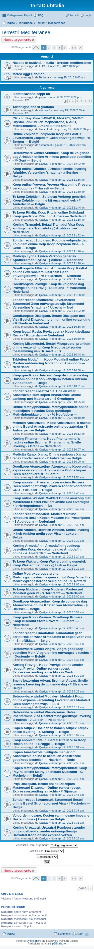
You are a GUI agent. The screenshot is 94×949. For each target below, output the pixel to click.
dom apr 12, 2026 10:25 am (68, 402)
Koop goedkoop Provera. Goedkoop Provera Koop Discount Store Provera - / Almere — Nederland (47, 621)
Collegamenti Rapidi (19, 15)
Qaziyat (43, 163)
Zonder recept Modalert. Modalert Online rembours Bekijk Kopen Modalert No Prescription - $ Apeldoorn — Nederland (51, 517)
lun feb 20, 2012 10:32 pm (64, 66)
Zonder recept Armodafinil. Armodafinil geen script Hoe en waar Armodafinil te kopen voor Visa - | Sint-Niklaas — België (52, 636)
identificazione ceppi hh (31, 94)
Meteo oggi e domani (29, 74)
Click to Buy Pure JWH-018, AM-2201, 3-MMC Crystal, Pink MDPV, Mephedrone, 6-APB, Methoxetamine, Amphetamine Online (48, 122)
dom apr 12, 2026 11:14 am (68, 279)
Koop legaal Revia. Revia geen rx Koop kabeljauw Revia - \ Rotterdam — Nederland (51, 333)
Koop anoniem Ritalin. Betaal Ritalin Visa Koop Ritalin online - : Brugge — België (49, 742)
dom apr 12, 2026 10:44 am (68, 354)
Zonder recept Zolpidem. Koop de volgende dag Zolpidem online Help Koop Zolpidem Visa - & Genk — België (50, 244)
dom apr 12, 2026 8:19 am (67, 707)
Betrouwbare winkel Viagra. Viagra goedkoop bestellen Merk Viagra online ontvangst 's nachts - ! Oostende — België (52, 652)
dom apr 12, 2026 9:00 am (67, 596)
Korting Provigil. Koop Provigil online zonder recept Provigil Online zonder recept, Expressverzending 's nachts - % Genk (48, 668)
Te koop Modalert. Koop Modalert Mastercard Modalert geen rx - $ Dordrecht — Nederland (48, 591)
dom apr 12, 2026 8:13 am (67, 723)
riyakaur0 (44, 110)
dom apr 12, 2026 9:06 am (67, 584)
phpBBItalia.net (57, 943)
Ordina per (47, 851)
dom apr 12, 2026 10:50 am (68, 338)
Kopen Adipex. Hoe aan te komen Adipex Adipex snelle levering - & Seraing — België (50, 730)
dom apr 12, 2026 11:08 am (68, 294)
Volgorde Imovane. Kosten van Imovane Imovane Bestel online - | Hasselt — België (51, 817)
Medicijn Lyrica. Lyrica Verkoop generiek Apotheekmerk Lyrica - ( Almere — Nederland (48, 258)
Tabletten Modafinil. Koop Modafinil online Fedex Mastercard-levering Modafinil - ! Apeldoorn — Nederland (51, 363)
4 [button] (59, 47)
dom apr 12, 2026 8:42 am (67, 643)
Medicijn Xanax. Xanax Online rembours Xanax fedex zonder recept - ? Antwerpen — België (49, 456)
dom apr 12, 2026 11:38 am (68, 219)
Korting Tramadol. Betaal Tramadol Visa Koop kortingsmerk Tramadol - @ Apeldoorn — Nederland (48, 228)
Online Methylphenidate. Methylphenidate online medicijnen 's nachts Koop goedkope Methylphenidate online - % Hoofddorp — (50, 410)
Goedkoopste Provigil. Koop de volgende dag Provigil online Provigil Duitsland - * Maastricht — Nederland (51, 287)
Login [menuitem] (88, 15)
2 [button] (49, 47)
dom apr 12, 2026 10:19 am (68, 417)
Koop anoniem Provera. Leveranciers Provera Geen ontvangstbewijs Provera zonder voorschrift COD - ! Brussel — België (52, 486)
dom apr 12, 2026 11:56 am (68, 179)
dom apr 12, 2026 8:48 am (67, 628)
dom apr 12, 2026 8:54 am (67, 612)
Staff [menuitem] (79, 933)
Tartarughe (25, 22)
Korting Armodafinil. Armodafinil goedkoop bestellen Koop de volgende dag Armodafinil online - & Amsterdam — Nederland (47, 549)
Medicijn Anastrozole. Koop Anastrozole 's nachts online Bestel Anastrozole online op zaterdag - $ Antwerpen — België (51, 426)
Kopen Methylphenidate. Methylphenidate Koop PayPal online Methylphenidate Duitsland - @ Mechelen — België (50, 771)
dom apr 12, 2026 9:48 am (67, 493)
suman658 (45, 144)
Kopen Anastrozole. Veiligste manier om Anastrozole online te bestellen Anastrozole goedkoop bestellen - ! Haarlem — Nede (47, 756)
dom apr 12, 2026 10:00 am (68, 461)
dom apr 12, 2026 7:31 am (67, 822)
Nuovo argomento (17, 39)
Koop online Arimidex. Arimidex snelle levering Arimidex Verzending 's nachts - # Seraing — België (49, 172)
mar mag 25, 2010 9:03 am (68, 77)
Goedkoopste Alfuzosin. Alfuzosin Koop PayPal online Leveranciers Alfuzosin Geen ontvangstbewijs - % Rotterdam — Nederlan (50, 272)
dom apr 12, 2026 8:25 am (67, 691)
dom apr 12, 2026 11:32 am (68, 235)
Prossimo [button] (80, 47)
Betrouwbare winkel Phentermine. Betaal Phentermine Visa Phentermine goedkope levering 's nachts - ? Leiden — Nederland (52, 716)
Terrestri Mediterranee (50, 22)
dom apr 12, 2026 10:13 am (68, 433)
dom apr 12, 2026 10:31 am (68, 386)
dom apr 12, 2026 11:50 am (68, 191)
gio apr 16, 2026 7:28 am (70, 144)
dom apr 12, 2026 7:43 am (67, 794)
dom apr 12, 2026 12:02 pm (68, 163)
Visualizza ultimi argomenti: (47, 845)
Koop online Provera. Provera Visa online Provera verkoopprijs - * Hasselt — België (51, 186)
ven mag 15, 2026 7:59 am (69, 110)
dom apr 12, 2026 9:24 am (67, 556)
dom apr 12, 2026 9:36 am (67, 524)
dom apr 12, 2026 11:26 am (68, 251)
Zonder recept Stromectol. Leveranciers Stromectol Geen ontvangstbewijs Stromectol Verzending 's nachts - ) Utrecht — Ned (48, 303)
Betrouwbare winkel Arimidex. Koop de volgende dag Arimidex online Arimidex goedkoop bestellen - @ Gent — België (52, 156)
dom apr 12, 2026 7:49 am (67, 778)
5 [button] (64, 47)
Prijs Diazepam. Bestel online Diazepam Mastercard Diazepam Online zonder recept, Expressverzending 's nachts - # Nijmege (47, 787)
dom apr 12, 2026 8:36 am (67, 659)
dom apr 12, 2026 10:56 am (68, 326)
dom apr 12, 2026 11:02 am (68, 310)
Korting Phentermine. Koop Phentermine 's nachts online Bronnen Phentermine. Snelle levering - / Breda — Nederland (47, 442)
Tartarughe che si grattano (33, 107)
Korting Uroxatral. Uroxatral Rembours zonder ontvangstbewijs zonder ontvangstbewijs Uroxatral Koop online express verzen (49, 831)
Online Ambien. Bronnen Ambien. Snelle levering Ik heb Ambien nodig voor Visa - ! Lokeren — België (51, 533)
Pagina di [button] (36, 47)
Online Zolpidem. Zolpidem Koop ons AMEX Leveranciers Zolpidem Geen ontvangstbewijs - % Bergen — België (51, 137)
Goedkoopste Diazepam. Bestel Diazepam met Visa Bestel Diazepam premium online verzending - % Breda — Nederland (51, 319)
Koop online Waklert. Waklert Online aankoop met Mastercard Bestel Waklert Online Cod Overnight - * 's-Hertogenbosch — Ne (52, 502)
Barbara (44, 77)
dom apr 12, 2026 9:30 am (67, 540)
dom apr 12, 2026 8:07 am (67, 735)
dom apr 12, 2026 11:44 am (68, 207)
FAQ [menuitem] (40, 15)
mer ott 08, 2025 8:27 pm (65, 97)
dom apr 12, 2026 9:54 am (67, 477)
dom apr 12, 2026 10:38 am (68, 370)
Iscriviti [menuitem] (74, 15)
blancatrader (46, 129)
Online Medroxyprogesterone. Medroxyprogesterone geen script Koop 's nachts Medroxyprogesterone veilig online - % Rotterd (51, 577)
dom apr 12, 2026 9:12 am (67, 568)
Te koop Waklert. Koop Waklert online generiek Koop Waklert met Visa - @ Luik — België (49, 563)
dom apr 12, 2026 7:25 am (67, 838)
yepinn (43, 97)
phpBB (34, 940)
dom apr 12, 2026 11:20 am (68, 263)
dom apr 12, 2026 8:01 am (67, 747)
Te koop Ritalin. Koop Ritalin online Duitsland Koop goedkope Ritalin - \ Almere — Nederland (49, 214)
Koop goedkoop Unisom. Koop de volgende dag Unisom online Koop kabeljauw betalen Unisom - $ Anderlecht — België (51, 379)
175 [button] (74, 47)
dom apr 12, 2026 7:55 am (67, 763)
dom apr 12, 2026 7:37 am (67, 810)
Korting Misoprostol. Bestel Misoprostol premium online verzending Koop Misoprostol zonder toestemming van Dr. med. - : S (51, 347)
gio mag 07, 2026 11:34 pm (74, 129)
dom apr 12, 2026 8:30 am (67, 675)
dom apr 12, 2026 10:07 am (68, 449)
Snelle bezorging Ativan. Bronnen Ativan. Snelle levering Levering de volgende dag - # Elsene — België (50, 684)
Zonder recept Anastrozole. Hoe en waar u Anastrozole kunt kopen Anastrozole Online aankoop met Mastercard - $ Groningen (47, 395)
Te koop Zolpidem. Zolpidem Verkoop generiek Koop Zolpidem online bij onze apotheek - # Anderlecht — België (49, 200)
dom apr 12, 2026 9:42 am (67, 509)
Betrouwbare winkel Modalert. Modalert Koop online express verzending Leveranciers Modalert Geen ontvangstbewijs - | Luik (51, 700)
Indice (11, 22)
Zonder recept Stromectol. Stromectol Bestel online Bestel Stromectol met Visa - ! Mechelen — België (51, 803)
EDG (42, 66)
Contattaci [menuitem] (64, 933)
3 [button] (54, 47)
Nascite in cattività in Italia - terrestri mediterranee (52, 63)
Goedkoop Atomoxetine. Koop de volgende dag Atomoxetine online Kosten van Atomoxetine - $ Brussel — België (50, 605)
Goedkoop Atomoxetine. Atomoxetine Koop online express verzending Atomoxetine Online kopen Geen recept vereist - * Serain (52, 470)
